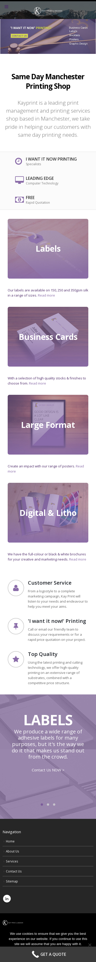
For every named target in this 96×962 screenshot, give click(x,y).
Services (12, 861)
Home (10, 841)
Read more (46, 295)
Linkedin (7, 898)
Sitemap (12, 881)
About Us (12, 851)
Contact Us (14, 871)
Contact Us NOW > (48, 769)
